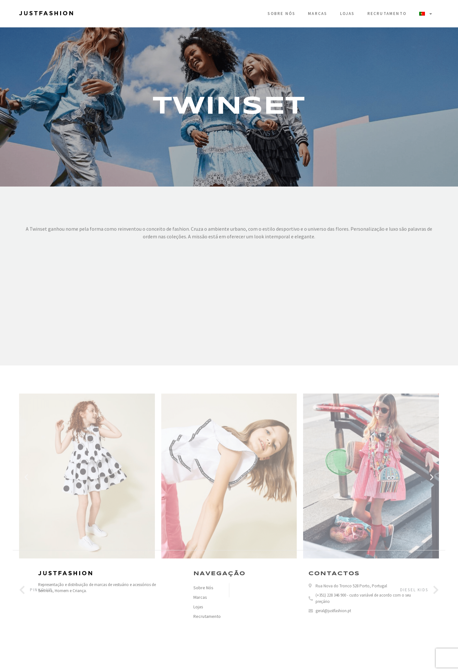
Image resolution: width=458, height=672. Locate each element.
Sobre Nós (281, 13)
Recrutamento (386, 13)
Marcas (317, 13)
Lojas (347, 13)
